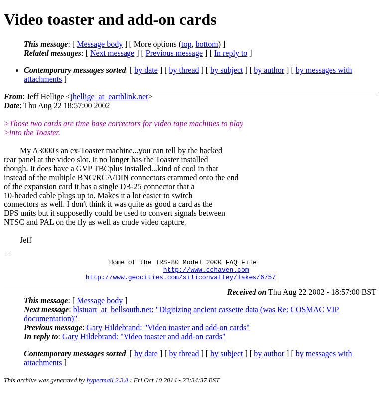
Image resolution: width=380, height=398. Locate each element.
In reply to (231, 53)
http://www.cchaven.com (206, 273)
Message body (100, 44)
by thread (184, 70)
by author (269, 70)
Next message (112, 53)
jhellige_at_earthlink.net (109, 96)
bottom (206, 44)
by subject (226, 70)
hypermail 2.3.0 (107, 386)
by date (146, 70)
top (186, 44)
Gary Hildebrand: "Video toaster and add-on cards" (168, 333)
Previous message (174, 53)
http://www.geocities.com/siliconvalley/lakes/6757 (181, 282)
